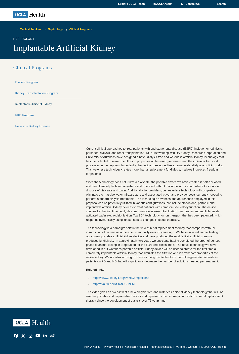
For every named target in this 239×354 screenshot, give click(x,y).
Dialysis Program (26, 82)
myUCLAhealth (162, 3)
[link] (16, 335)
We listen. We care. (186, 346)
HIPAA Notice (92, 346)
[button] (131, 4)
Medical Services (30, 29)
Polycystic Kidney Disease (32, 126)
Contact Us (192, 3)
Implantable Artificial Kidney (33, 104)
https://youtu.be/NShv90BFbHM (114, 284)
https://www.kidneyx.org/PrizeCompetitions (121, 278)
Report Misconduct (161, 346)
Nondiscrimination (135, 346)
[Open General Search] (221, 4)
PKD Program (24, 115)
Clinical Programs (80, 29)
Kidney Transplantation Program (36, 93)
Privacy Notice (112, 346)
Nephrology (55, 29)
